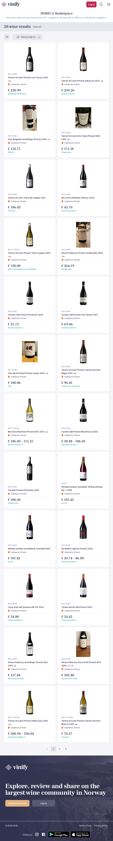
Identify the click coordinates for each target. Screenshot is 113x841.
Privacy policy (101, 825)
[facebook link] (43, 835)
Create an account (17, 803)
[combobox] (31, 37)
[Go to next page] (66, 749)
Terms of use (85, 825)
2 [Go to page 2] (59, 749)
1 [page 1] (53, 749)
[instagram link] (37, 835)
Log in (44, 803)
